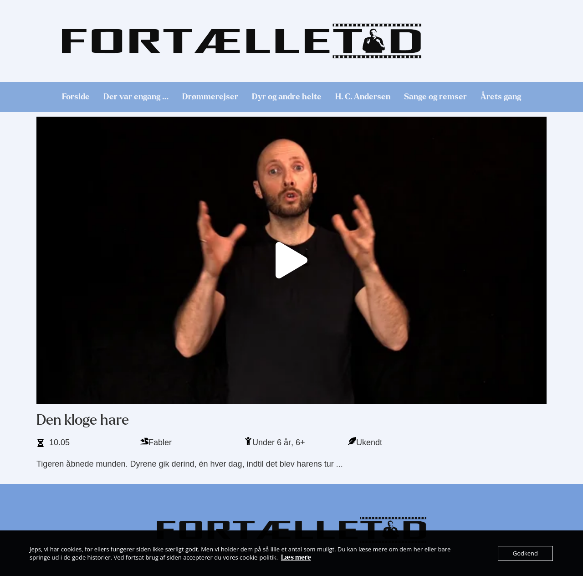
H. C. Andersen (362, 97)
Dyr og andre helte (287, 97)
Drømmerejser (210, 97)
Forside (76, 97)
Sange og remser (435, 97)
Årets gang (501, 97)
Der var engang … (136, 97)
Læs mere (296, 557)
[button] (291, 260)
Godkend (525, 553)
